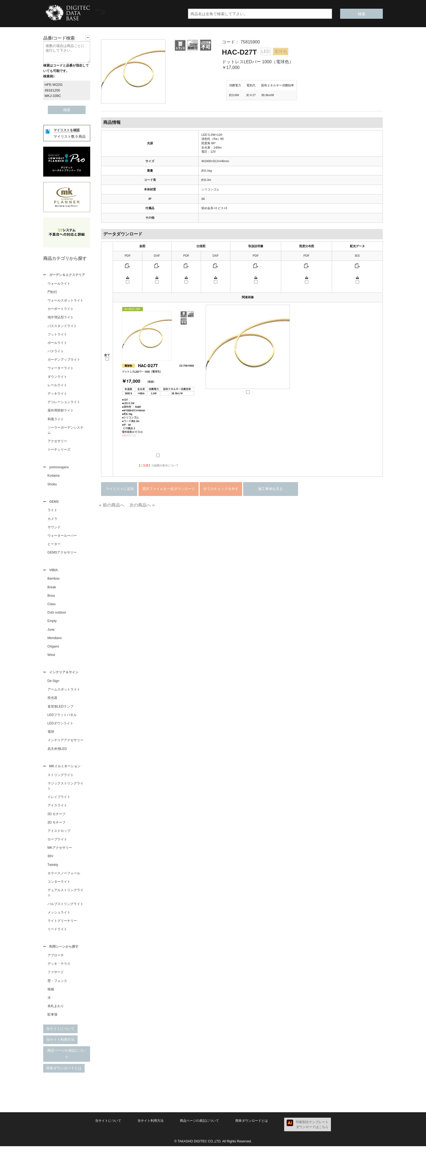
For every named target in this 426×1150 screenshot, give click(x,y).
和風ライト (56, 420)
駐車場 (52, 1018)
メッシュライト (59, 916)
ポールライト (57, 343)
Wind (51, 657)
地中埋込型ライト (61, 318)
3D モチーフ (57, 826)
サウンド (54, 529)
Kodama (54, 477)
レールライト (57, 386)
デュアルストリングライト (65, 895)
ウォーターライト (61, 368)
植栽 (51, 993)
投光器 (52, 700)
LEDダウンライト (60, 726)
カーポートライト (61, 309)
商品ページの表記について (66, 1057)
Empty (52, 623)
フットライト (57, 335)
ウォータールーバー (62, 537)
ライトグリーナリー (62, 924)
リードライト (57, 932)
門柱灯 (52, 292)
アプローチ (56, 959)
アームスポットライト (64, 692)
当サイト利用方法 (60, 1043)
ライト (52, 512)
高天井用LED (57, 751)
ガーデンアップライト (64, 360)
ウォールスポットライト (65, 301)
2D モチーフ (57, 817)
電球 (51, 734)
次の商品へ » (142, 505)
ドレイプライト (59, 800)
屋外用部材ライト (61, 411)
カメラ (52, 520)
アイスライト (57, 808)
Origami (53, 649)
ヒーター (54, 546)
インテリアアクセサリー (65, 743)
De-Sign (53, 684)
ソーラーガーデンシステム (65, 430)
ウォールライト (59, 284)
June (51, 632)
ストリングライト (61, 778)
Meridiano (55, 640)
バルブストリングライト (65, 907)
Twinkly (53, 868)
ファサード (56, 976)
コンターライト (59, 885)
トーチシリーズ (59, 450)
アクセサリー (57, 442)
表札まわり (56, 1010)
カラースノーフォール (64, 876)
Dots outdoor (57, 615)
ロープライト (57, 842)
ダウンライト (57, 377)
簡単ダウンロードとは (64, 1072)
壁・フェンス (57, 984)
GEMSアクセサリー (62, 554)
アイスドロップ (59, 834)
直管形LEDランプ (60, 709)
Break (52, 589)
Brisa (51, 598)
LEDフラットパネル (62, 717)
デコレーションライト (64, 402)
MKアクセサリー (60, 851)
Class (52, 606)
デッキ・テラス (59, 967)
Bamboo (54, 581)
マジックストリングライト (65, 789)
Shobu (52, 485)
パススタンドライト (62, 326)
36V (50, 859)
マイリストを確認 (67, 130)
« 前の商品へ (111, 505)
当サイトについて (60, 1032)
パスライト (56, 352)
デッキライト (57, 394)
